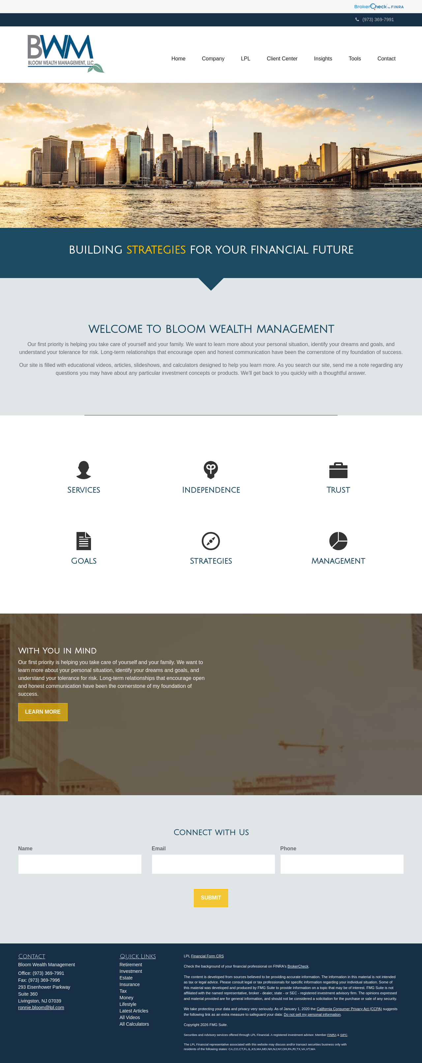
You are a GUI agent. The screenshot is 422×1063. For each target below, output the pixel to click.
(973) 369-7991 (374, 19)
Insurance (130, 984)
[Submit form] (211, 898)
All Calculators (134, 1024)
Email (159, 848)
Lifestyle (128, 1004)
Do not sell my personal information (312, 1014)
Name (25, 848)
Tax (123, 991)
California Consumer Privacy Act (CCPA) (349, 1009)
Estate (126, 977)
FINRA (332, 1035)
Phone (288, 848)
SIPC (343, 1035)
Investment (131, 971)
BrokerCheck (298, 966)
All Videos (130, 1017)
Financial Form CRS (207, 956)
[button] (213, 55)
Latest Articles (134, 1010)
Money (127, 997)
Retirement (131, 964)
